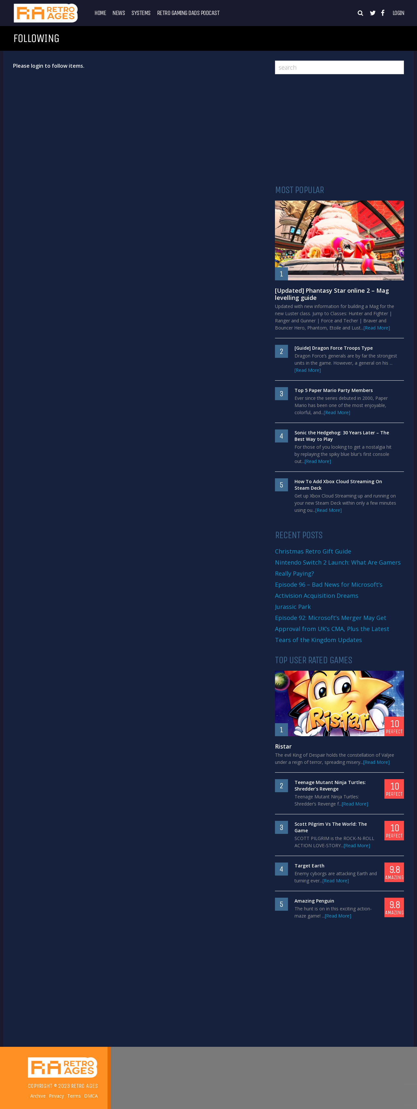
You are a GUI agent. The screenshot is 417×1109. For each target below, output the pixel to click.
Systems (141, 13)
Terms (74, 1096)
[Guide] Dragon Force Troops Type (334, 348)
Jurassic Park (293, 607)
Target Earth (309, 866)
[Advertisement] (339, 129)
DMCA (91, 1096)
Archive (38, 1096)
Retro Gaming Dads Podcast (188, 13)
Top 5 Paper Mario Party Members (334, 390)
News (118, 13)
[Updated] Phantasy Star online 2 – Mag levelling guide (332, 294)
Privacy (56, 1096)
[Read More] (377, 328)
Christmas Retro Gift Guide (313, 551)
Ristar (283, 746)
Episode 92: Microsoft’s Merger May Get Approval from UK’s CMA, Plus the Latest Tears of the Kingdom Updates (332, 629)
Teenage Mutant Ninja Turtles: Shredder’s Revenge (330, 785)
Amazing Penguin (314, 901)
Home (100, 13)
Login (398, 13)
